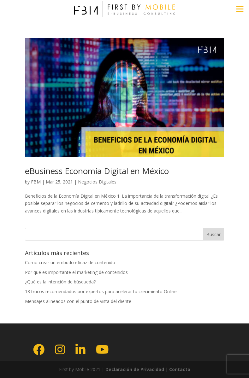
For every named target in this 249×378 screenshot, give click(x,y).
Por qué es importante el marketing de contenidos (76, 272)
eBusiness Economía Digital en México (97, 171)
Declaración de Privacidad (134, 369)
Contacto (179, 369)
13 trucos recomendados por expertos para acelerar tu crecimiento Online (101, 291)
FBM (36, 182)
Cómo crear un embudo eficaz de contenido (70, 262)
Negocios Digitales (97, 182)
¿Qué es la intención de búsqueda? (60, 282)
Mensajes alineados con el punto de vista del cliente (78, 301)
